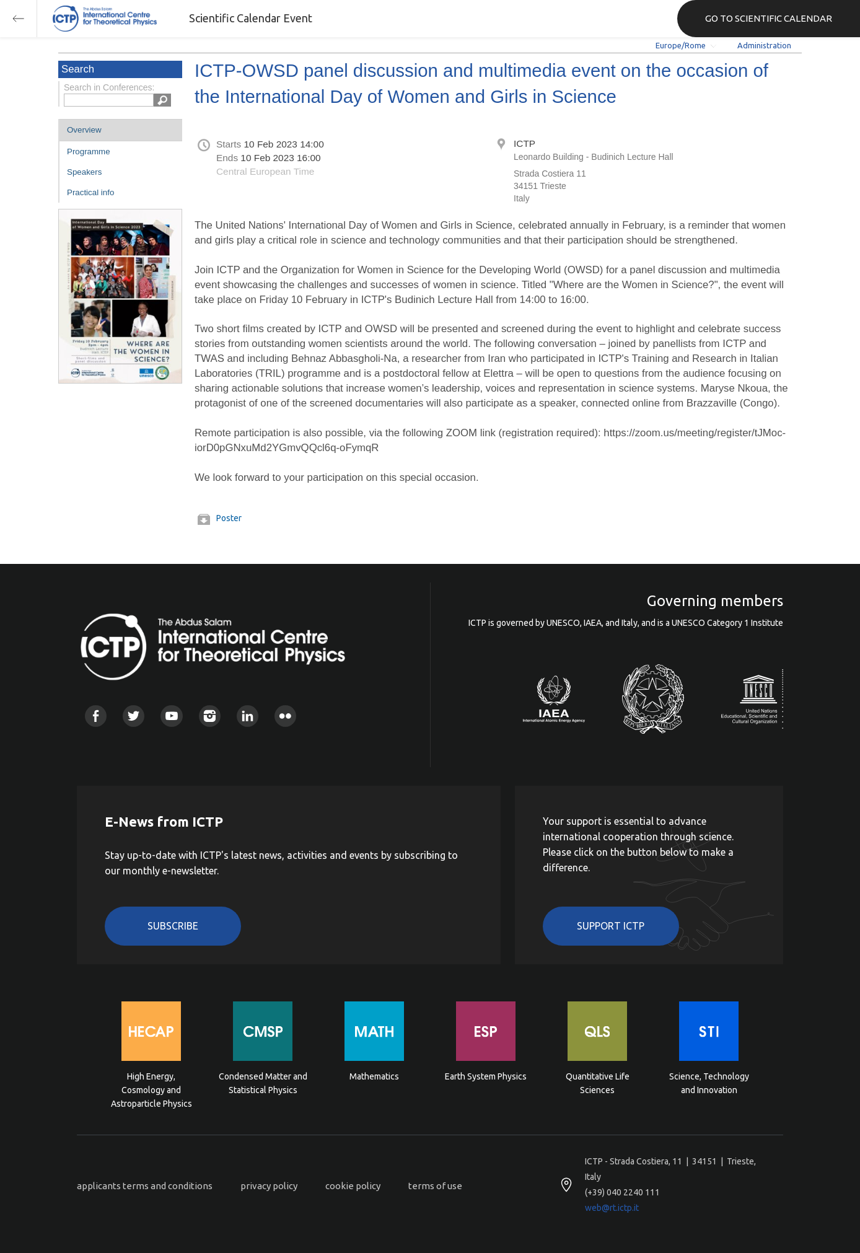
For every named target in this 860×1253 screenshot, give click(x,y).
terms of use (435, 1185)
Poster (229, 518)
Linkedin (247, 716)
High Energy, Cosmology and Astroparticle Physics (151, 1089)
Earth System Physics (486, 1076)
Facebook (96, 716)
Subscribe (172, 925)
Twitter (133, 716)
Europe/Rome (681, 45)
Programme (88, 151)
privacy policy (268, 1185)
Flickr (285, 716)
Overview (84, 129)
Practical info (90, 192)
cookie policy (352, 1185)
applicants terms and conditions (145, 1185)
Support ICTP (610, 925)
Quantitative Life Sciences (598, 1083)
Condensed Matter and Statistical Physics (263, 1083)
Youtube (171, 716)
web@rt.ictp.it (612, 1208)
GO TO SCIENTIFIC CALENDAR (768, 18)
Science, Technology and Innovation (709, 1083)
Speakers (84, 172)
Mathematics (374, 1076)
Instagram (210, 716)
